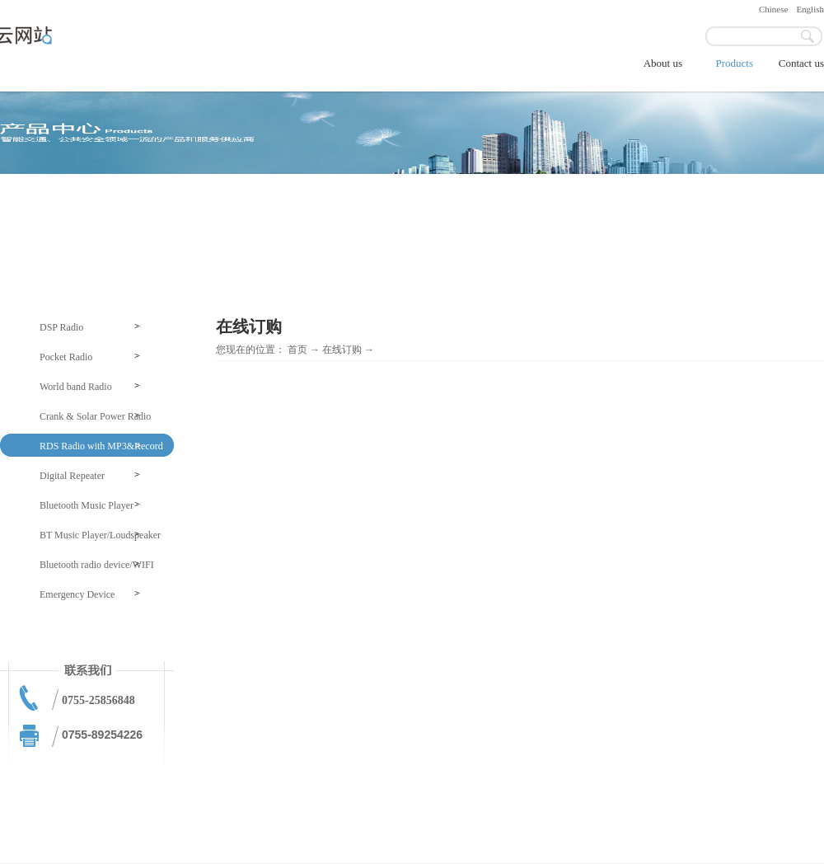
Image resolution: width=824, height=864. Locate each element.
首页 (297, 349)
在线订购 (342, 349)
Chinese (773, 9)
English (810, 9)
